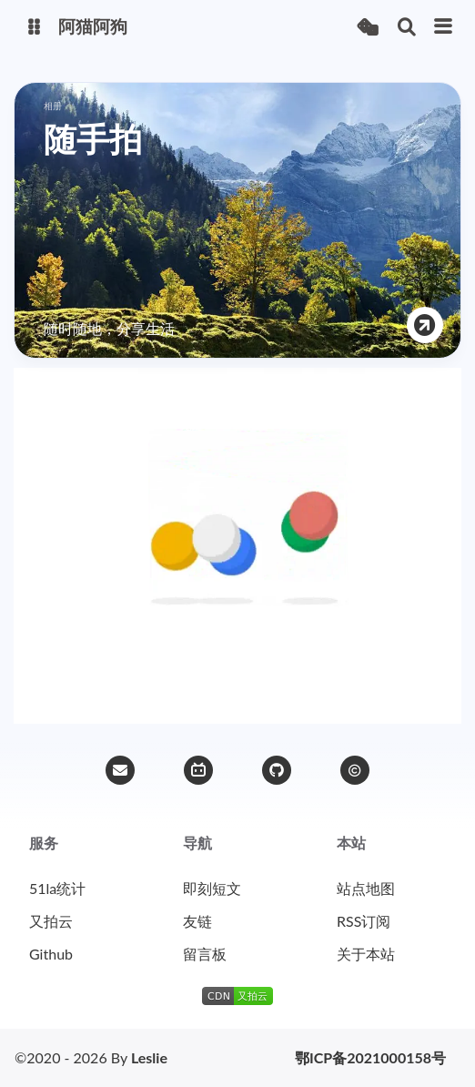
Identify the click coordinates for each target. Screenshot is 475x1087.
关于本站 (366, 953)
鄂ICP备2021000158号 (370, 1058)
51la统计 (57, 888)
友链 (197, 921)
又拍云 (51, 921)
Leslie (149, 1057)
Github (51, 953)
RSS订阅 (363, 921)
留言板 (205, 953)
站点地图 (366, 888)
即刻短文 (212, 888)
